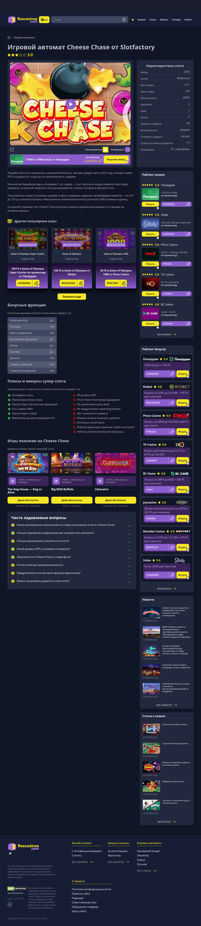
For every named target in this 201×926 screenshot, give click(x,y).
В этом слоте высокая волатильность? (40, 565)
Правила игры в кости (173, 781)
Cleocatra (102, 489)
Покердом (168, 185)
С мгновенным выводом (87, 851)
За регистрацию (118, 851)
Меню (46, 19)
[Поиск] (124, 19)
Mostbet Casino (154, 531)
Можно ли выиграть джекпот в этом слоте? (43, 581)
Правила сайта (81, 893)
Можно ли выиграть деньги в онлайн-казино (176, 763)
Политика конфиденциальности (91, 889)
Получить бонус (116, 159)
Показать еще (72, 296)
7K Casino (167, 274)
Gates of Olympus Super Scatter (27, 253)
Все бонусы (166, 588)
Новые (141, 860)
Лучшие (142, 864)
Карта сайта (79, 911)
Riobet (147, 386)
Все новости (167, 705)
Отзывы (176, 19)
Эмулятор (143, 855)
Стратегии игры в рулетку (175, 743)
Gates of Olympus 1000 (116, 253)
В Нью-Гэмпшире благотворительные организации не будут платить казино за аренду (175, 650)
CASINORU (29, 283)
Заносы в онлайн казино (174, 724)
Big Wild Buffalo (62, 489)
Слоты (152, 19)
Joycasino (149, 502)
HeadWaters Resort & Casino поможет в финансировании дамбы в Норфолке (176, 688)
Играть (150, 204)
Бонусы (164, 19)
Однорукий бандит (148, 851)
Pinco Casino (169, 244)
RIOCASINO (73, 283)
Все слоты (146, 870)
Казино (141, 19)
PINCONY (117, 283)
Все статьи (167, 821)
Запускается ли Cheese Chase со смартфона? (44, 557)
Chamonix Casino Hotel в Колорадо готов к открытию (176, 666)
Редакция (77, 898)
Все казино (167, 334)
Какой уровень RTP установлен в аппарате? (43, 549)
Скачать (77, 855)
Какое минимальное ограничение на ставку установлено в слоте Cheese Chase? (66, 525)
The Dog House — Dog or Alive (25, 491)
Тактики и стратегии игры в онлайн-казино (176, 801)
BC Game (167, 304)
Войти (188, 19)
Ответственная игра (84, 902)
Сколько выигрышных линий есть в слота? (43, 541)
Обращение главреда (85, 907)
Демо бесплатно (28, 244)
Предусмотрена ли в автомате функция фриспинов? (49, 573)
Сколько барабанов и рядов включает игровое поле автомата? (55, 533)
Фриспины (114, 855)
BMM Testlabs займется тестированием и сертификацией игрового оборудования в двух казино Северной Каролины (176, 632)
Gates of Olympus (71, 253)
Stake (164, 214)
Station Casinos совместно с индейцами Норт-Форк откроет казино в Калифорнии (176, 612)
